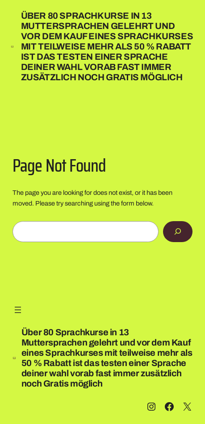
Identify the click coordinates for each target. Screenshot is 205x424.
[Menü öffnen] (18, 310)
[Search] (178, 231)
